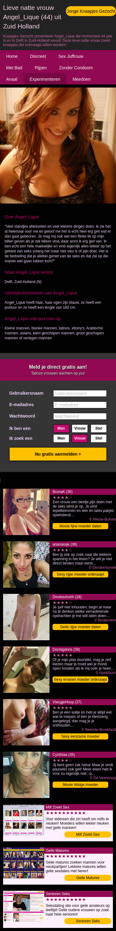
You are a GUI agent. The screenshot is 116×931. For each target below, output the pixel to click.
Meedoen (82, 79)
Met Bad (14, 67)
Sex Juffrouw (71, 56)
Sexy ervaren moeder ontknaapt (80, 679)
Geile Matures (88, 878)
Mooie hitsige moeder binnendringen (80, 785)
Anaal (11, 79)
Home (12, 56)
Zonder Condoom (76, 67)
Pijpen (41, 67)
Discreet (38, 56)
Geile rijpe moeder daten (80, 627)
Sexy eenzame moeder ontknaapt (80, 737)
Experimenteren (45, 79)
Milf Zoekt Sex (88, 834)
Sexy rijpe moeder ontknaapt (80, 574)
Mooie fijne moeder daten (80, 526)
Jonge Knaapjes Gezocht (91, 11)
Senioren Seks (88, 921)
